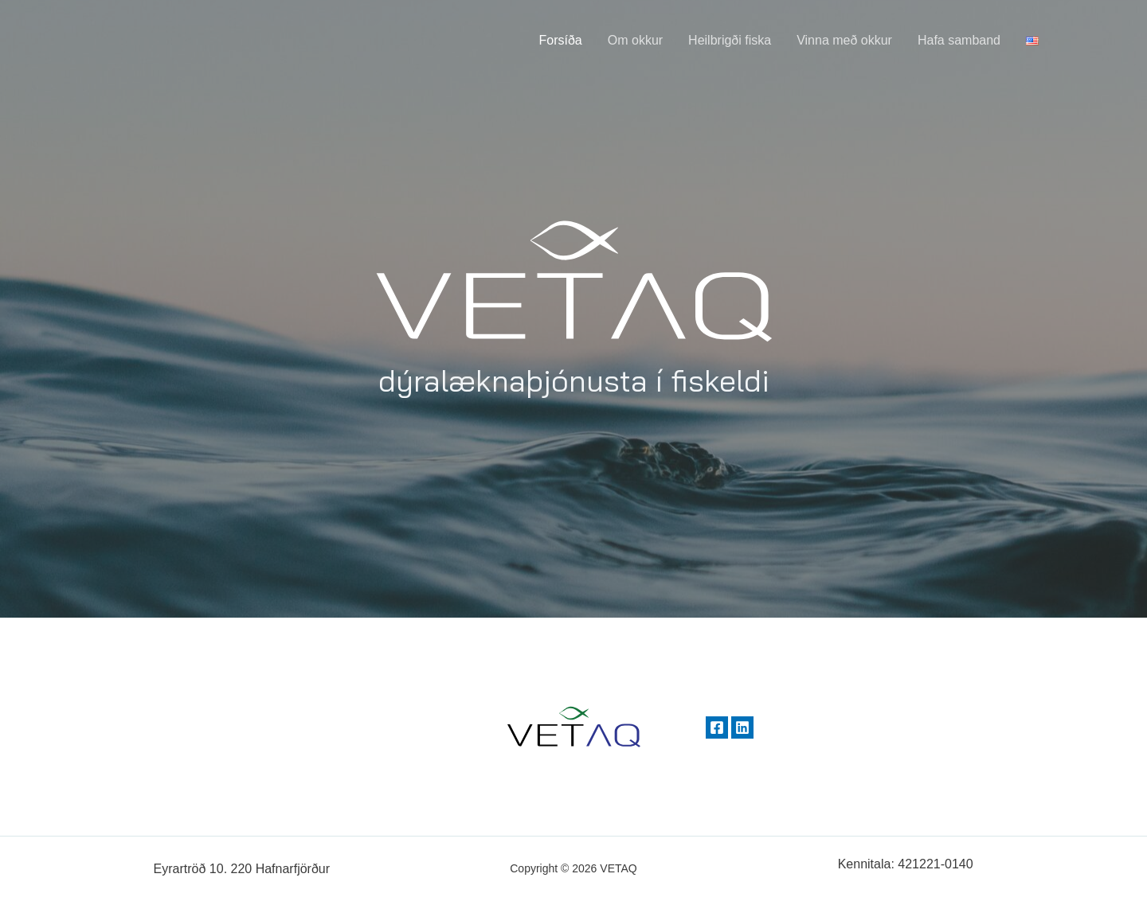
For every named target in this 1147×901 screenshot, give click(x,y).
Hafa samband (959, 40)
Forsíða (560, 40)
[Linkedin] (742, 727)
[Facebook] (717, 727)
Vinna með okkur (844, 40)
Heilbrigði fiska (729, 40)
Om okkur (635, 40)
